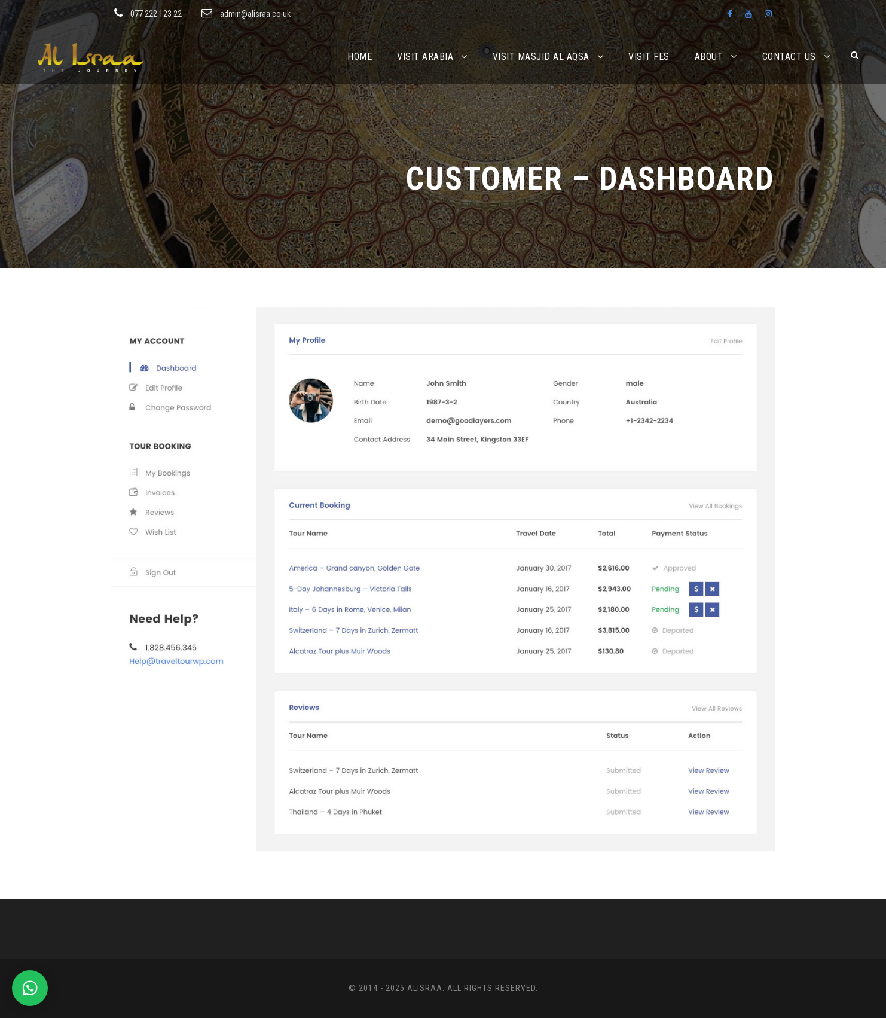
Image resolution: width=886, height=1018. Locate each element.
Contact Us (789, 56)
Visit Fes (649, 56)
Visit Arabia (425, 56)
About (709, 56)
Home (359, 56)
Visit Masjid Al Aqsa (541, 56)
